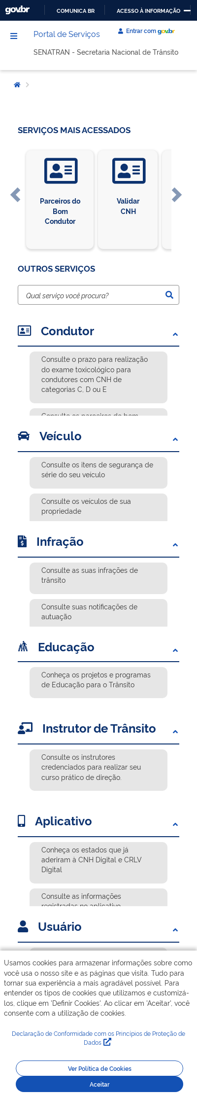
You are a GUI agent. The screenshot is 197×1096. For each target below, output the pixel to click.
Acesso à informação (148, 10)
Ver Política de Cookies (99, 1068)
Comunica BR (76, 10)
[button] (15, 199)
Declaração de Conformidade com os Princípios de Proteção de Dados (98, 1037)
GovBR (17, 10)
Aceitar (99, 1084)
